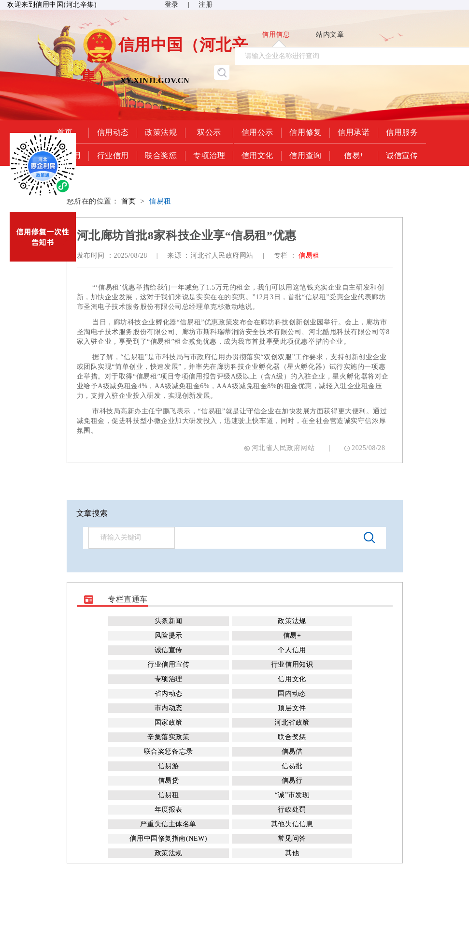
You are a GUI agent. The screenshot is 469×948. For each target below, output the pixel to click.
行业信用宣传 (168, 664)
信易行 (292, 780)
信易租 (160, 201)
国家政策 (169, 722)
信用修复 (305, 131)
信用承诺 (354, 131)
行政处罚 (292, 809)
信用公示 (257, 131)
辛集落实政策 (168, 737)
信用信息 (276, 34)
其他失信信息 (292, 824)
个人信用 (292, 650)
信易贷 (168, 780)
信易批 (292, 766)
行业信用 (113, 154)
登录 (172, 4)
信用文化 (257, 154)
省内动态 (169, 693)
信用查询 (305, 154)
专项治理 (209, 154)
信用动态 (113, 131)
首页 (128, 201)
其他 (292, 853)
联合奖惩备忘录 (168, 751)
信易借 (292, 751)
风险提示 (169, 635)
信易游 (168, 766)
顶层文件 (292, 708)
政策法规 (161, 131)
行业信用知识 (292, 664)
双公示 (209, 131)
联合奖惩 (161, 154)
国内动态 (292, 693)
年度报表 (169, 809)
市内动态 (169, 708)
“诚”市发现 (292, 795)
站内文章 (330, 34)
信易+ (353, 154)
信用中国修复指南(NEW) (168, 838)
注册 (206, 4)
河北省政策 (292, 722)
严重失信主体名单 (168, 824)
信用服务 (402, 131)
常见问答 (292, 838)
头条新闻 (169, 621)
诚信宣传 (402, 154)
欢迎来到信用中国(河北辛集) (52, 4)
